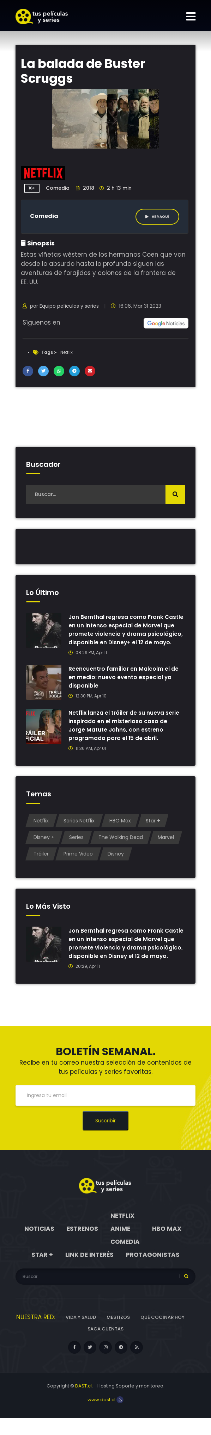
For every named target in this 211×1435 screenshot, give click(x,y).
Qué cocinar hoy (162, 1334)
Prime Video (78, 862)
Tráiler (41, 862)
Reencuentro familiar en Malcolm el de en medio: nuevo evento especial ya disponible (123, 685)
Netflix (66, 352)
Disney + (44, 845)
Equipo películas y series (69, 305)
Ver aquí (157, 216)
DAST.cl (83, 1402)
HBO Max (120, 829)
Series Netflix (79, 829)
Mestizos (118, 1334)
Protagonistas (153, 1271)
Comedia (58, 188)
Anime (120, 1245)
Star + (153, 829)
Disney (116, 862)
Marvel (166, 845)
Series (76, 845)
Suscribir (105, 1137)
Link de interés (89, 1271)
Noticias (39, 1245)
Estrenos (82, 1245)
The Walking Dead (120, 845)
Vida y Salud (81, 1334)
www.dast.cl (105, 1416)
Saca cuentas (105, 1345)
